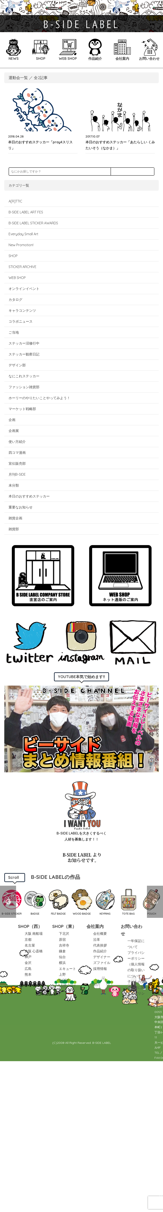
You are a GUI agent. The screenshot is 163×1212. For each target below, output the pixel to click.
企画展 (14, 430)
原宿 (62, 939)
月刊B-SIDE (17, 474)
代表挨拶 (100, 945)
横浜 (62, 962)
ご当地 (14, 332)
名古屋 (30, 945)
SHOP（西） (30, 926)
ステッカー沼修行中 (24, 343)
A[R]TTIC (15, 201)
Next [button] (155, 902)
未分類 (14, 485)
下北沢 (64, 933)
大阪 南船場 (34, 933)
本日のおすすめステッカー (29, 496)
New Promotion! (21, 245)
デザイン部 (17, 365)
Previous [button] (8, 902)
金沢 (28, 962)
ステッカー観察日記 (24, 354)
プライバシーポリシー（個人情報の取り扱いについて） (136, 964)
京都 (28, 939)
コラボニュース (21, 321)
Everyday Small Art (23, 234)
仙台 (62, 957)
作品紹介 (100, 951)
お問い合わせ (131, 930)
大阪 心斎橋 (34, 951)
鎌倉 (62, 951)
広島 (28, 968)
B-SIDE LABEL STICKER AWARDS (33, 223)
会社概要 (100, 933)
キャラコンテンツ (22, 310)
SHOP (13, 256)
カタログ (15, 299)
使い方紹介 (17, 441)
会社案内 (95, 926)
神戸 (28, 957)
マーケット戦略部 (22, 409)
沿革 (96, 939)
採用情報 (100, 968)
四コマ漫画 (17, 452)
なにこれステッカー (24, 376)
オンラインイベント (24, 288)
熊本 (28, 974)
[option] (35, 902)
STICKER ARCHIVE (23, 267)
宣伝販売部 (17, 463)
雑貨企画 (15, 518)
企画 (12, 420)
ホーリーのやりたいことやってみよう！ (39, 398)
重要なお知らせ (21, 507)
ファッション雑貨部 (24, 387)
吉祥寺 (64, 945)
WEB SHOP (17, 278)
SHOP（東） (64, 926)
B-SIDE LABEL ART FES (26, 212)
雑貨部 (14, 529)
